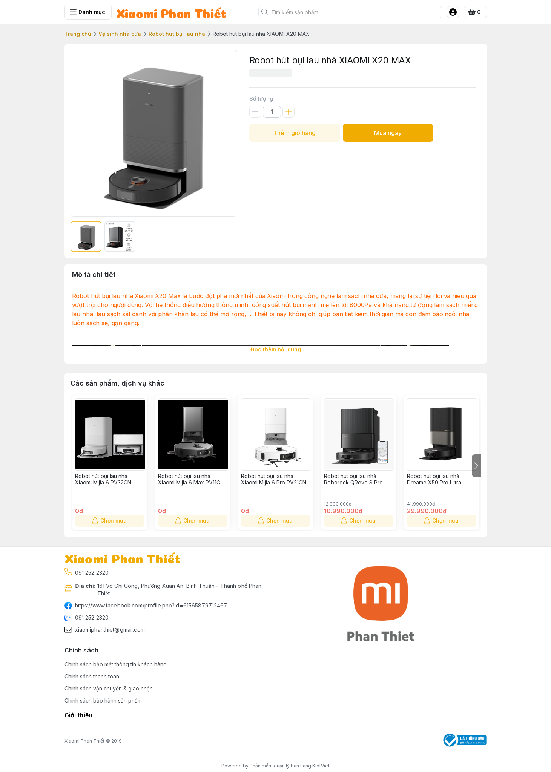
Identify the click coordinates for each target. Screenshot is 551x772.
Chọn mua (109, 521)
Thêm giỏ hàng (294, 133)
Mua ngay (388, 133)
